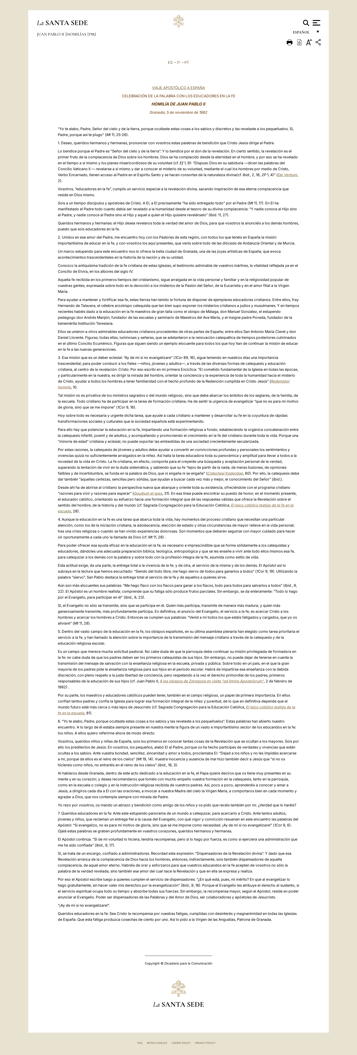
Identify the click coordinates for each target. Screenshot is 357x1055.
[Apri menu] (315, 23)
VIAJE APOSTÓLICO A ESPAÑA (178, 87)
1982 (92, 34)
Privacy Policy (205, 1043)
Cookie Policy (181, 1043)
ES (170, 62)
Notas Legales (157, 1043)
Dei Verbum (287, 174)
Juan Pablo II (51, 34)
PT (186, 62)
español (303, 33)
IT (178, 62)
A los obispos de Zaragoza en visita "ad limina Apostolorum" (212, 681)
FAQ (139, 1043)
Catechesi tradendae (225, 473)
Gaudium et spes (148, 493)
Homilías (76, 34)
